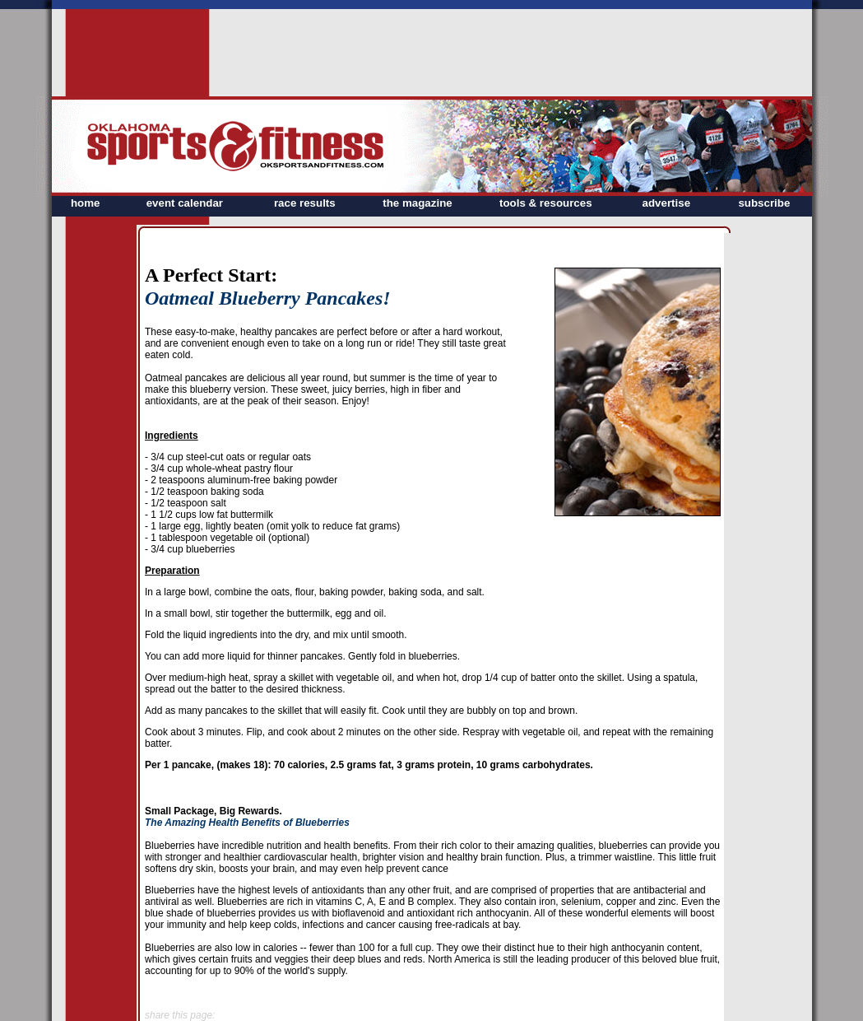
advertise (667, 203)
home (85, 203)
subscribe (764, 203)
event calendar (184, 203)
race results (305, 203)
